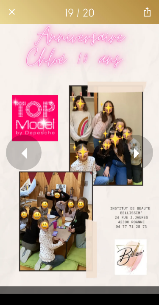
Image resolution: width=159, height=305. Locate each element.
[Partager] (147, 12)
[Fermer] (12, 12)
